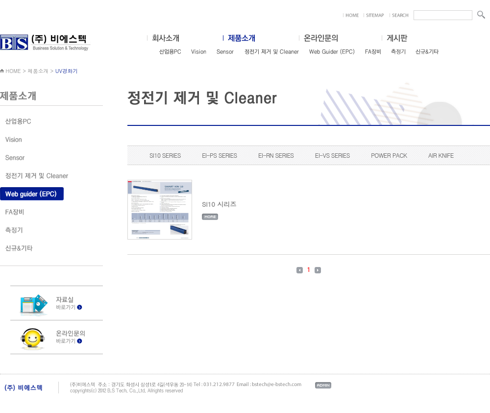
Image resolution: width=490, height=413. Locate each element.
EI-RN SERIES (276, 155)
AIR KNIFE (441, 155)
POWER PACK (389, 155)
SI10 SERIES (165, 155)
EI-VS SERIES (332, 155)
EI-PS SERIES (219, 155)
